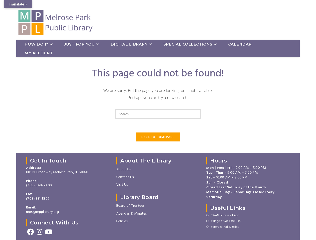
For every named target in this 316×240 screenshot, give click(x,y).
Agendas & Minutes (131, 214)
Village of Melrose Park (226, 221)
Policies (122, 221)
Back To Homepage (157, 137)
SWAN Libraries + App (225, 216)
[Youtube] (48, 232)
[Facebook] (30, 232)
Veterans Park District (225, 227)
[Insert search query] (158, 114)
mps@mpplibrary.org (42, 212)
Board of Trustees (130, 206)
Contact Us (125, 177)
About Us (123, 169)
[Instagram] (39, 232)
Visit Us (122, 185)
